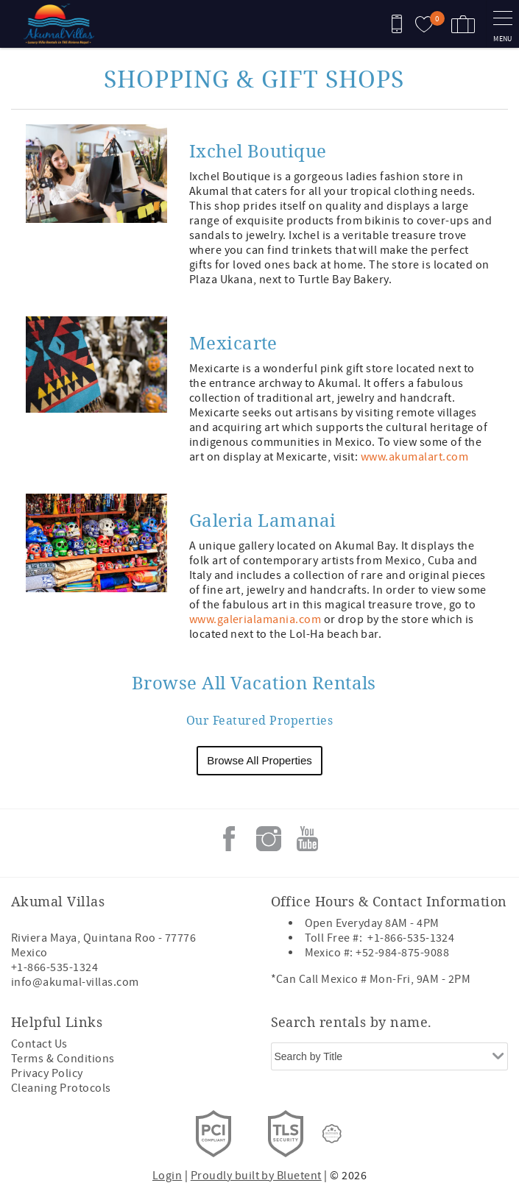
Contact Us (39, 1044)
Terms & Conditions (63, 1058)
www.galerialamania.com (255, 619)
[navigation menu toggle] (502, 24)
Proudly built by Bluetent (256, 1175)
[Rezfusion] (332, 1133)
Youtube (307, 838)
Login (167, 1175)
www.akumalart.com (414, 456)
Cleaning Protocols (61, 1088)
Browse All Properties (259, 760)
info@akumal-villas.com (75, 982)
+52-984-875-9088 (402, 952)
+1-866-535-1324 (54, 967)
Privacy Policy (47, 1073)
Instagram (268, 838)
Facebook (229, 838)
